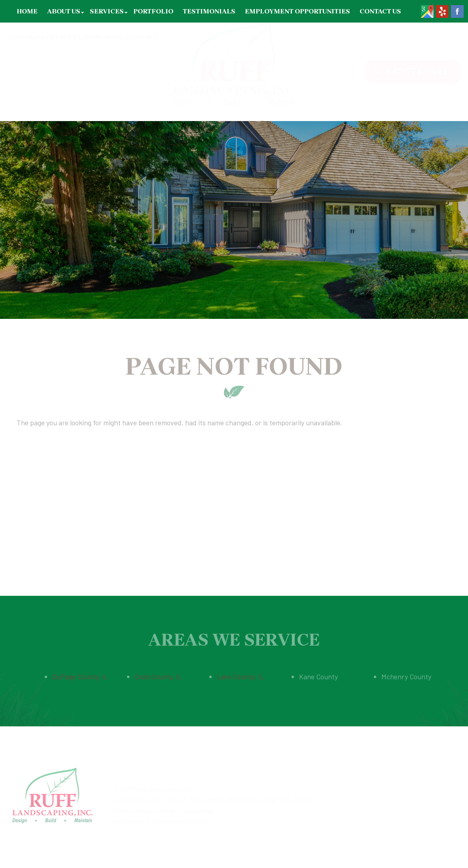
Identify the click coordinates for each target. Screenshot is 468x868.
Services (107, 11)
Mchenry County (406, 673)
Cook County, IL (158, 673)
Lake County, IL (240, 673)
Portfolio (153, 11)
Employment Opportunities (297, 11)
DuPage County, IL (80, 673)
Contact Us (380, 11)
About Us (63, 11)
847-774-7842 (409, 71)
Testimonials (209, 11)
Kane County (318, 673)
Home (27, 11)
